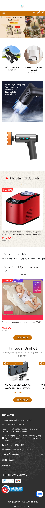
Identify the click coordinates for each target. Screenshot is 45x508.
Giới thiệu (27, 506)
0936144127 (19, 445)
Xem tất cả (22, 337)
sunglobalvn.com (8, 470)
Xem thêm (18, 392)
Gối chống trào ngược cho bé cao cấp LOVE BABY (21, 322)
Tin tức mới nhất (22, 348)
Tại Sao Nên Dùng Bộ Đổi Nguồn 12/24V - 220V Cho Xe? (18, 387)
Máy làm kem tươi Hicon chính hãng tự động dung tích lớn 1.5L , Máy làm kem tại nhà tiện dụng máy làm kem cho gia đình (21, 233)
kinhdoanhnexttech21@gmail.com (18, 449)
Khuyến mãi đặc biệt (24, 178)
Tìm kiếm (17, 506)
